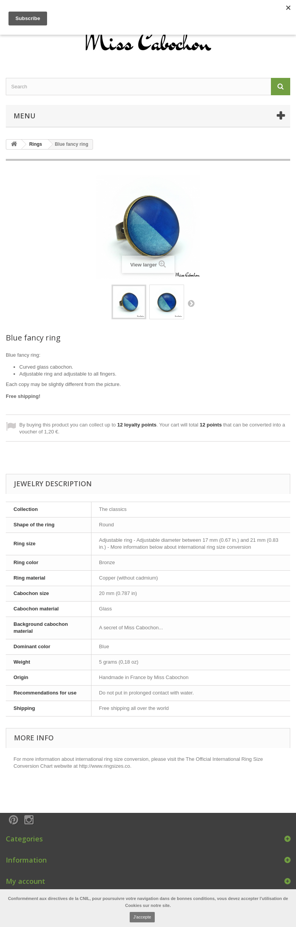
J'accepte (142, 917)
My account (25, 881)
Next (191, 303)
